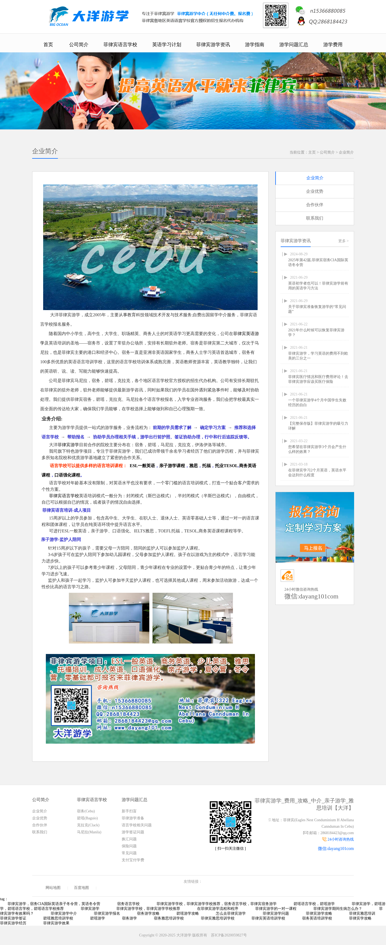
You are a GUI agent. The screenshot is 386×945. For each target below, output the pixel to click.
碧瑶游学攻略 (187, 913)
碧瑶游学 (97, 918)
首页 (48, 44)
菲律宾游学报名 (107, 913)
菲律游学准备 (133, 818)
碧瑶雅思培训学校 (58, 918)
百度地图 (81, 888)
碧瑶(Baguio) (87, 818)
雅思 (193, 465)
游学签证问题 (133, 832)
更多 (343, 241)
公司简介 (78, 44)
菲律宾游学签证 (13, 918)
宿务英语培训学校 (317, 918)
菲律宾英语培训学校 (268, 918)
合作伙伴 (314, 204)
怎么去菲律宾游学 (231, 913)
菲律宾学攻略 (360, 918)
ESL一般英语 (142, 465)
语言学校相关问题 (137, 825)
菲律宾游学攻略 (319, 913)
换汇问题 (129, 839)
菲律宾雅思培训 (362, 913)
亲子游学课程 (172, 465)
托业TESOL (226, 465)
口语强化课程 (67, 475)
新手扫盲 (129, 811)
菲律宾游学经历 (13, 923)
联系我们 (314, 218)
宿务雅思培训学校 (169, 918)
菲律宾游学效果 (56, 923)
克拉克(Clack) (88, 825)
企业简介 (346, 152)
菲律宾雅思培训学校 (218, 918)
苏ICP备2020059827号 (229, 935)
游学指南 (254, 44)
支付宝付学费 (133, 860)
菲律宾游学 (68, 444)
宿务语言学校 (128, 904)
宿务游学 (129, 918)
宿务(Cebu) (86, 811)
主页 (312, 152)
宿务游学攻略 (148, 913)
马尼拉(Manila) (89, 832)
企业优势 (314, 191)
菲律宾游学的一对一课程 (275, 909)
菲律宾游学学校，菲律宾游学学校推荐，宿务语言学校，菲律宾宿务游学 (217, 904)
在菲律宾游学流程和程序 (217, 909)
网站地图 (53, 888)
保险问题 (129, 846)
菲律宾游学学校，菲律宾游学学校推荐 (148, 909)
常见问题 (129, 853)
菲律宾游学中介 (64, 913)
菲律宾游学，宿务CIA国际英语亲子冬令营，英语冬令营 (54, 904)
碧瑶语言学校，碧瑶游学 (314, 904)
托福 (206, 465)
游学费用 (333, 44)
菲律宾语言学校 (120, 44)
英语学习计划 (166, 44)
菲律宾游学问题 (276, 913)
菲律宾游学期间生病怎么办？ (337, 909)
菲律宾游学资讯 (213, 44)
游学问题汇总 (293, 44)
